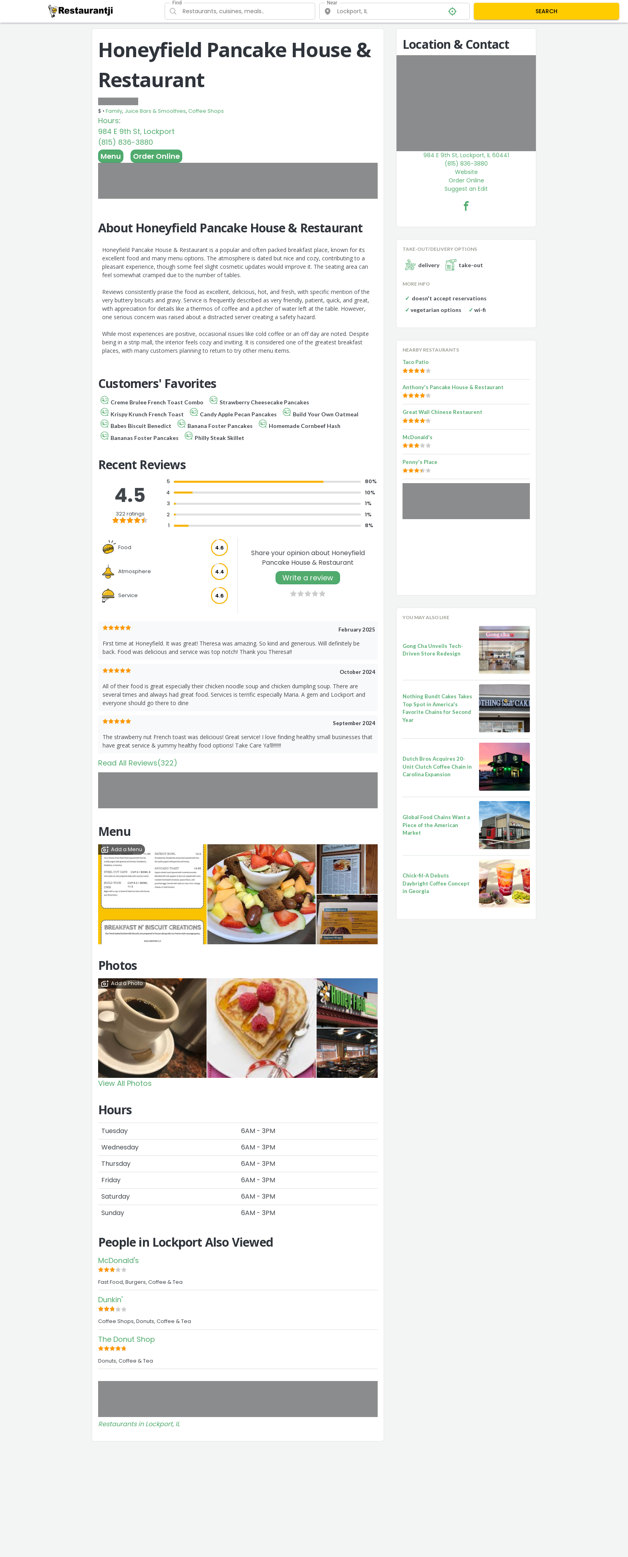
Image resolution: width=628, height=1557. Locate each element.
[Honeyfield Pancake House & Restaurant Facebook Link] (466, 206)
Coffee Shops (206, 111)
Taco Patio (416, 362)
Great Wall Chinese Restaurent (442, 412)
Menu (111, 156)
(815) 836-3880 (125, 142)
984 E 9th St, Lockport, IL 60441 (466, 155)
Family (114, 111)
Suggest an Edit (466, 189)
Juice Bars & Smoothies (155, 111)
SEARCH (546, 11)
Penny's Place (420, 462)
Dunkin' (110, 1300)
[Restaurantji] (81, 11)
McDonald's (118, 1260)
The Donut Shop (126, 1339)
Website (466, 172)
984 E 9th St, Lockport (136, 131)
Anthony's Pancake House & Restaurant (453, 387)
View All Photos (125, 1083)
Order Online (156, 156)
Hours (108, 121)
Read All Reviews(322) (137, 763)
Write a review (307, 578)
